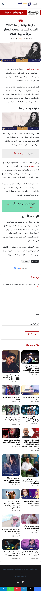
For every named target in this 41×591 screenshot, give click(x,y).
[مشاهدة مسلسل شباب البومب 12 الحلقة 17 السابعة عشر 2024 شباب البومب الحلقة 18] (30, 357)
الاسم (37, 314)
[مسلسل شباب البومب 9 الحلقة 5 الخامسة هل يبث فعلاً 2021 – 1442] (11, 544)
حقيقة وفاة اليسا (33, 69)
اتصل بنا (17, 576)
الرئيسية (23, 576)
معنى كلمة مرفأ (20, 154)
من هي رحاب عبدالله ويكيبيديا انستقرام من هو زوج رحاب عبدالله (12, 480)
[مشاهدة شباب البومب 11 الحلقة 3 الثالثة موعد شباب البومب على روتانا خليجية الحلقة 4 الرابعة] (11, 494)
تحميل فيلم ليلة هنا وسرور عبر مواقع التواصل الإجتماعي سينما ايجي (31, 419)
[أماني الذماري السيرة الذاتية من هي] (30, 390)
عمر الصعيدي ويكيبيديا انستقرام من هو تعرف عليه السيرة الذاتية (30, 481)
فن (20, 21)
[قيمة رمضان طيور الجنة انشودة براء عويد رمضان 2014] (11, 410)
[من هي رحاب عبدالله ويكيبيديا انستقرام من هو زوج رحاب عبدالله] (11, 465)
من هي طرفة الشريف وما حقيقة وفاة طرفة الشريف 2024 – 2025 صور (11, 377)
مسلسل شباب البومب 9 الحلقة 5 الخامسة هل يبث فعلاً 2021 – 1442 (11, 554)
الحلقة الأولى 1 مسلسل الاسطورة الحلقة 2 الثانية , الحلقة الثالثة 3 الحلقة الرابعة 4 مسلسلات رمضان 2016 (30, 444)
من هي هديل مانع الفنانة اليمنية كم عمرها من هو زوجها (31, 528)
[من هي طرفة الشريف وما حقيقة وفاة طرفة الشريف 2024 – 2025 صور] (11, 361)
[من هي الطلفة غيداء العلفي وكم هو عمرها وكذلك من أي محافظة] (30, 544)
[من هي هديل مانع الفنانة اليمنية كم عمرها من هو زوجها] (30, 519)
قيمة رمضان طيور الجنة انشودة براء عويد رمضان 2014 (12, 420)
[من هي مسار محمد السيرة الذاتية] (11, 390)
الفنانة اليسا (25, 261)
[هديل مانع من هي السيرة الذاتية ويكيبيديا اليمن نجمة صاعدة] (11, 433)
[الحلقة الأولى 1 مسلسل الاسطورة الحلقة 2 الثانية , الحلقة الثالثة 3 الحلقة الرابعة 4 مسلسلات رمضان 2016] (30, 433)
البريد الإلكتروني (34, 324)
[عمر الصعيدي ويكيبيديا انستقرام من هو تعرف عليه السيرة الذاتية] (30, 465)
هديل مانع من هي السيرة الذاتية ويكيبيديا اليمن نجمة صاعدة (11, 442)
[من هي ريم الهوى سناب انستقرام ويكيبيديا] (30, 494)
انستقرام (32, 166)
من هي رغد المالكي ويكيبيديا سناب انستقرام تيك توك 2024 (11, 531)
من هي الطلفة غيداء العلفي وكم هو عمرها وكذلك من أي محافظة (30, 554)
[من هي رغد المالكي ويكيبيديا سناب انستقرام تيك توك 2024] (11, 520)
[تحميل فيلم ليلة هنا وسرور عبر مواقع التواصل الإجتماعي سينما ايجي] (30, 409)
